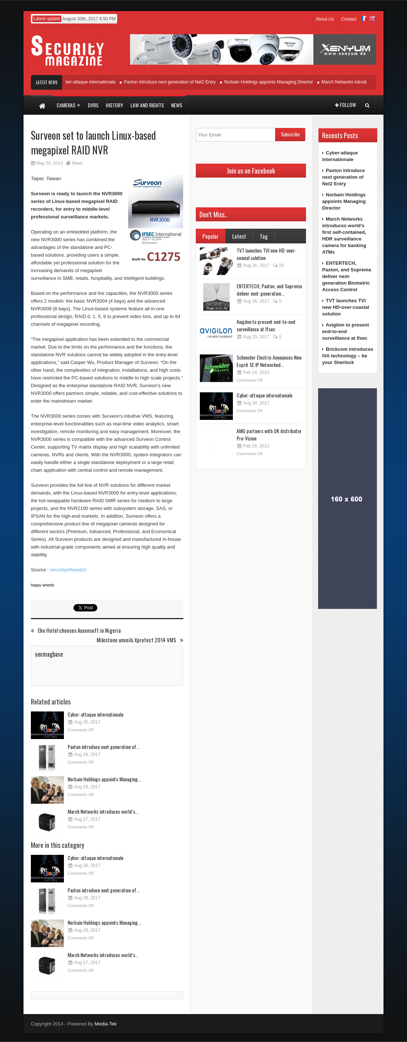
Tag (264, 236)
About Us (325, 19)
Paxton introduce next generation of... (104, 746)
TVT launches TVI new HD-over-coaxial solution (266, 253)
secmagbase (49, 654)
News (77, 163)
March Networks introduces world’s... (103, 811)
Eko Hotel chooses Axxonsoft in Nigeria (76, 630)
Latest (239, 236)
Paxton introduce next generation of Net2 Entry (173, 82)
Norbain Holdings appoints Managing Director (271, 82)
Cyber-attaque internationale (91, 82)
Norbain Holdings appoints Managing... (104, 779)
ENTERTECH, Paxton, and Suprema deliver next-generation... (269, 289)
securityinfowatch (68, 569)
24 (278, 265)
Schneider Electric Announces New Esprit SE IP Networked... (269, 360)
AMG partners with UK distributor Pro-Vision (269, 434)
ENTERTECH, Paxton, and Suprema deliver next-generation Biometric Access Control (346, 276)
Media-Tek (105, 1024)
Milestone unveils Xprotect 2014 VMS (140, 640)
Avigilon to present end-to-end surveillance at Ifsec (266, 325)
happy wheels (42, 585)
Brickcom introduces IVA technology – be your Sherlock (347, 355)
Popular (210, 236)
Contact (348, 19)
